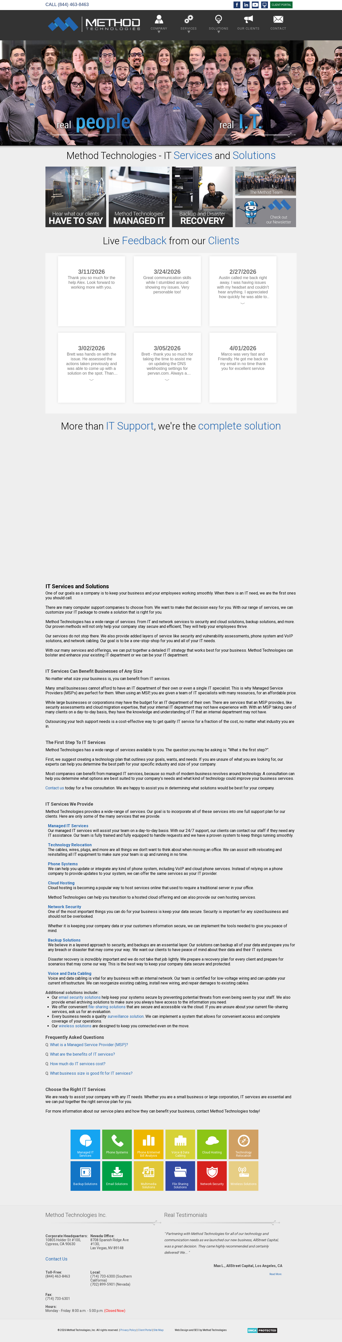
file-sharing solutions (107, 1006)
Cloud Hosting (61, 883)
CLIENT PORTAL (281, 5)
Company (159, 23)
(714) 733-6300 (102, 1276)
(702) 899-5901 (102, 1284)
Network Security (64, 906)
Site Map (158, 1330)
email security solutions (80, 997)
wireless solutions (75, 1026)
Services (189, 23)
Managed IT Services (68, 825)
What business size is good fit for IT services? (91, 1073)
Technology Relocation (70, 845)
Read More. (275, 1274)
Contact (278, 21)
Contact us (54, 788)
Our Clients (248, 21)
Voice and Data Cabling (69, 973)
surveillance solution (125, 1016)
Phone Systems (63, 864)
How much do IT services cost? (77, 1063)
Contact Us (56, 1259)
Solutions (219, 23)
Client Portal (145, 1330)
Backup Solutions (64, 940)
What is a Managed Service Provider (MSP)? (89, 1044)
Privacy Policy (128, 1330)
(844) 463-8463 (73, 4)
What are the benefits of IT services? (82, 1054)
